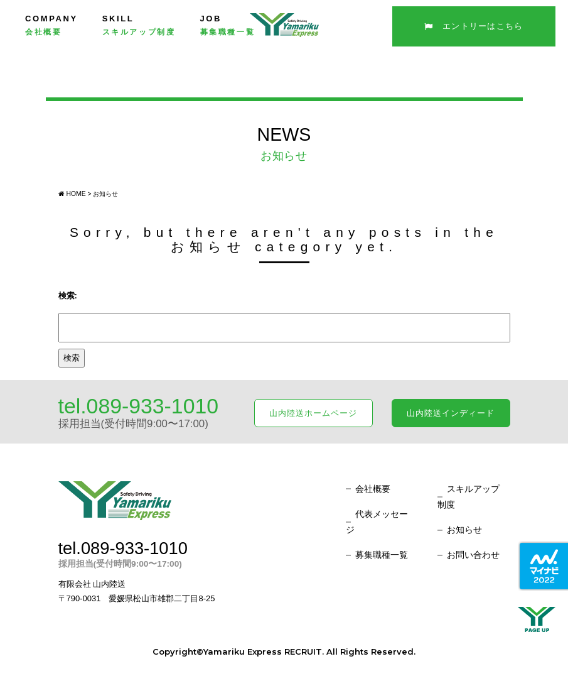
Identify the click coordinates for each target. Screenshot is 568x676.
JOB (227, 25)
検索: (67, 295)
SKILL (139, 25)
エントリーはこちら (473, 26)
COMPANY (51, 25)
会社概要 (372, 489)
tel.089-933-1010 (138, 406)
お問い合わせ (473, 555)
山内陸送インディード (451, 413)
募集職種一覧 (381, 555)
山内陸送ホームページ (313, 413)
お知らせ (464, 530)
